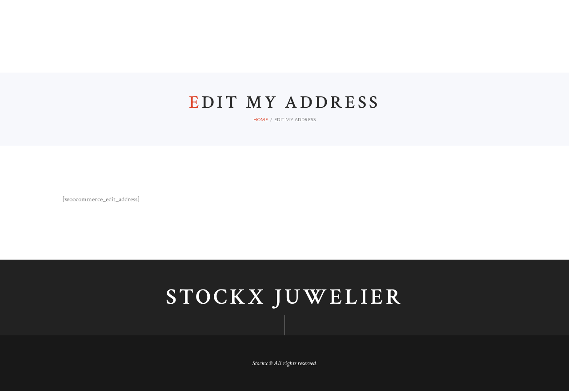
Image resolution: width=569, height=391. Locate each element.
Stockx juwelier (284, 297)
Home (260, 119)
